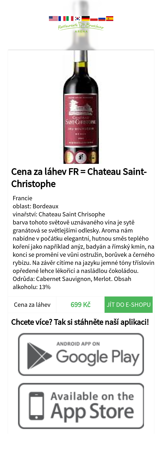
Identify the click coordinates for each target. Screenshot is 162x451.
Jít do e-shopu (129, 304)
